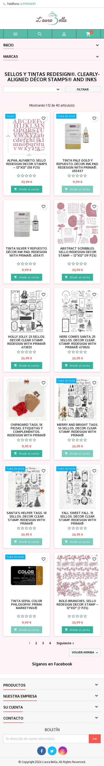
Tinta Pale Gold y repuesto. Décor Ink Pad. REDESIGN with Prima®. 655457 (77, 165)
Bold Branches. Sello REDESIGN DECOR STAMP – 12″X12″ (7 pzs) (78, 604)
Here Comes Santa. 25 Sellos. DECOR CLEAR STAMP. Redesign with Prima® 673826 (77, 342)
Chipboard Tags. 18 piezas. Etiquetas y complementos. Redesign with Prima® (26, 430)
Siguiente (66, 643)
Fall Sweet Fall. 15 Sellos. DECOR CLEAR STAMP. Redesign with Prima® (77, 518)
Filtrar (83, 89)
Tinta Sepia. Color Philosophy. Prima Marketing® (26, 604)
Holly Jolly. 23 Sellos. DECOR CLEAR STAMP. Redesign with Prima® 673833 (26, 342)
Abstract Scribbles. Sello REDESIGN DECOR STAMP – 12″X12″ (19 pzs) (77, 251)
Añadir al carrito (26, 189)
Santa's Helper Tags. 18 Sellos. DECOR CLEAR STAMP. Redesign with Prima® (27, 518)
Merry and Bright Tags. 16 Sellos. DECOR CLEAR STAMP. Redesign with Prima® (77, 430)
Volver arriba (85, 652)
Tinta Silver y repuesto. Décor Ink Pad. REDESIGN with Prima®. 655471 (26, 251)
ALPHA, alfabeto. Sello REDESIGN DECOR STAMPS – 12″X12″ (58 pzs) (26, 163)
